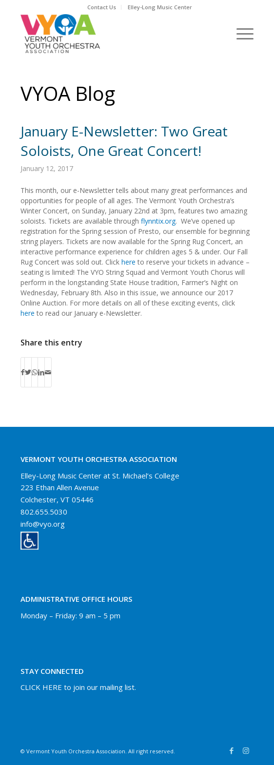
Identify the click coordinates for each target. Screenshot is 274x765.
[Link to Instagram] (246, 750)
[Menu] (240, 33)
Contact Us (101, 7)
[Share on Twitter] (28, 372)
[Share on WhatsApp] (35, 372)
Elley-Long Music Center (160, 7)
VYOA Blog (67, 93)
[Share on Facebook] (22, 372)
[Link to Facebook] (231, 750)
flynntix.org (158, 221)
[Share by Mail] (48, 372)
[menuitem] (101, 7)
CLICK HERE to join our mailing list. (78, 687)
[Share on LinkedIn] (41, 372)
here (128, 262)
